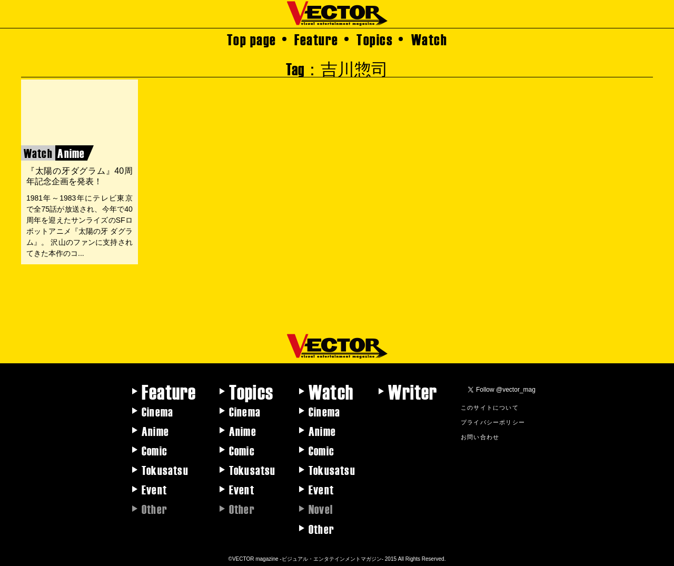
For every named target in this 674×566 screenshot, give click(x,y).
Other (321, 528)
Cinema (157, 411)
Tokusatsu (165, 469)
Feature (316, 39)
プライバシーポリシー (493, 422)
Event (154, 489)
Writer (412, 391)
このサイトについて (490, 407)
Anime (155, 431)
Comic (154, 450)
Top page (251, 39)
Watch (429, 39)
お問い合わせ (480, 436)
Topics (374, 39)
